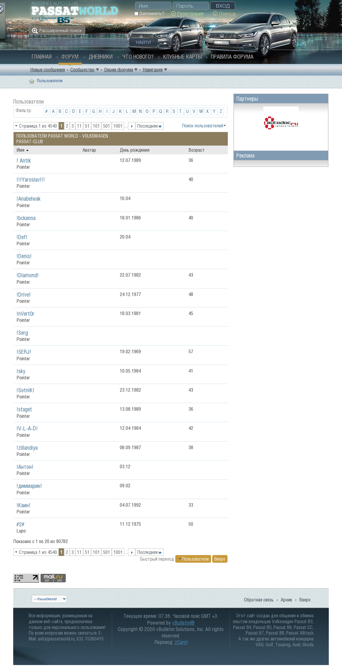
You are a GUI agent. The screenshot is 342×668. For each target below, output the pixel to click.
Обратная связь (259, 600)
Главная (42, 56)
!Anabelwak (28, 198)
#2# (20, 524)
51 (87, 126)
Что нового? (138, 56)
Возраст (196, 150)
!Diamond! (27, 275)
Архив (286, 600)
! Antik (23, 160)
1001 (118, 126)
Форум (70, 56)
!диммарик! (29, 486)
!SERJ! (23, 352)
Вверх (219, 559)
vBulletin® (183, 623)
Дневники (101, 56)
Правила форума (232, 56)
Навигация (153, 69)
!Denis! (24, 256)
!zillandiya (27, 447)
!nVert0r (25, 313)
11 (79, 126)
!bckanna (26, 218)
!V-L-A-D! (27, 428)
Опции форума (118, 69)
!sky (20, 371)
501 (106, 126)
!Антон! (24, 467)
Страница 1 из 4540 (38, 126)
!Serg (22, 332)
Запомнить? (149, 13)
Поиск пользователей (202, 125)
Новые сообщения (47, 69)
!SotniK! (25, 390)
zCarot (181, 642)
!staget (24, 409)
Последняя (149, 126)
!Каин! (23, 505)
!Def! (22, 237)
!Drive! (23, 294)
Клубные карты (182, 56)
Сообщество (82, 69)
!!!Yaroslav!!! (30, 179)
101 (96, 126)
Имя (22, 150)
